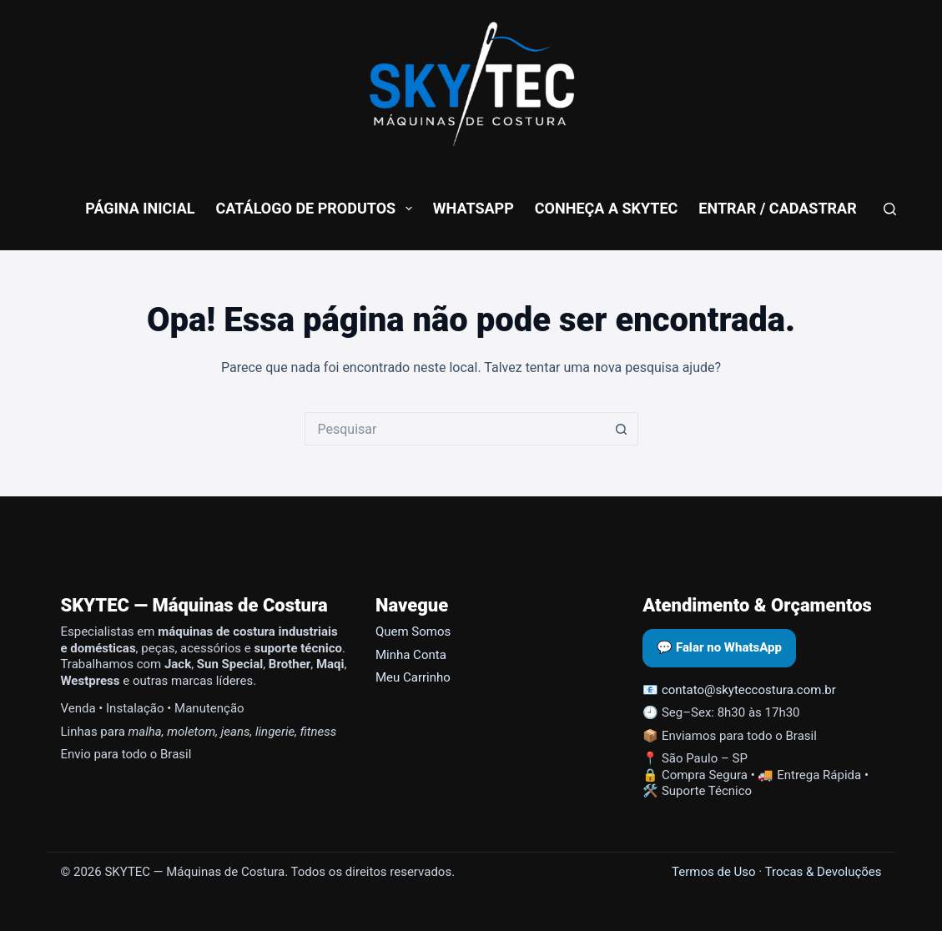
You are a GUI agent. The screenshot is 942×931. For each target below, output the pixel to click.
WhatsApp (473, 208)
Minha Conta (410, 654)
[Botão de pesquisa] (621, 428)
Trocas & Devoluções (823, 871)
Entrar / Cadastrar (777, 208)
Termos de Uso (714, 871)
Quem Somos (413, 631)
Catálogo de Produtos (317, 209)
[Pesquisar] (890, 209)
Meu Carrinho (413, 677)
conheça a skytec (606, 208)
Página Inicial (139, 208)
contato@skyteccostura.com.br (749, 689)
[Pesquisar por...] (455, 428)
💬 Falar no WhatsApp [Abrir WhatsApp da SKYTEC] (719, 647)
